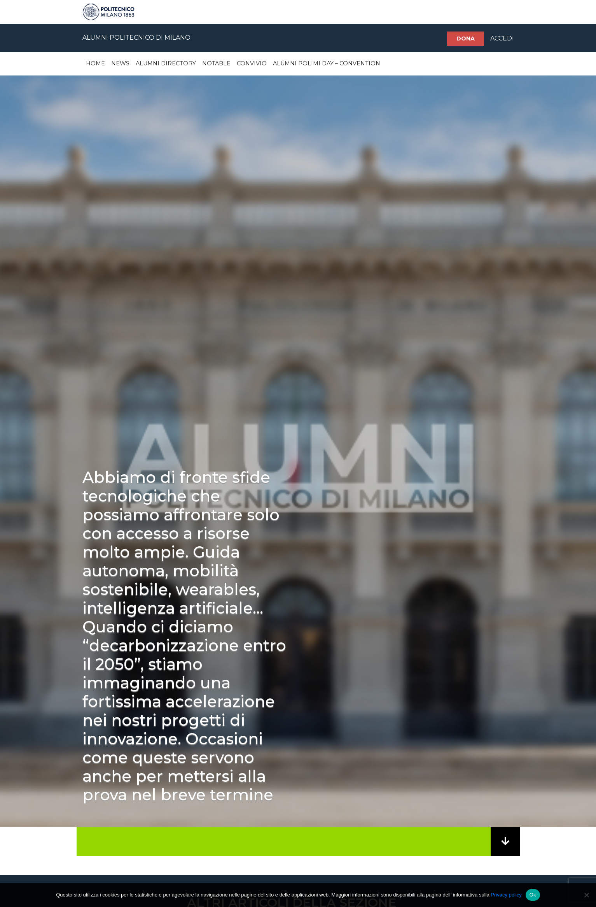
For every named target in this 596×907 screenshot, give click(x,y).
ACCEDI (502, 38)
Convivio (252, 63)
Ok (533, 895)
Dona (465, 38)
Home (95, 63)
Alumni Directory (166, 63)
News (120, 63)
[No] (586, 895)
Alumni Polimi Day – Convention (326, 63)
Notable (216, 63)
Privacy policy (506, 895)
